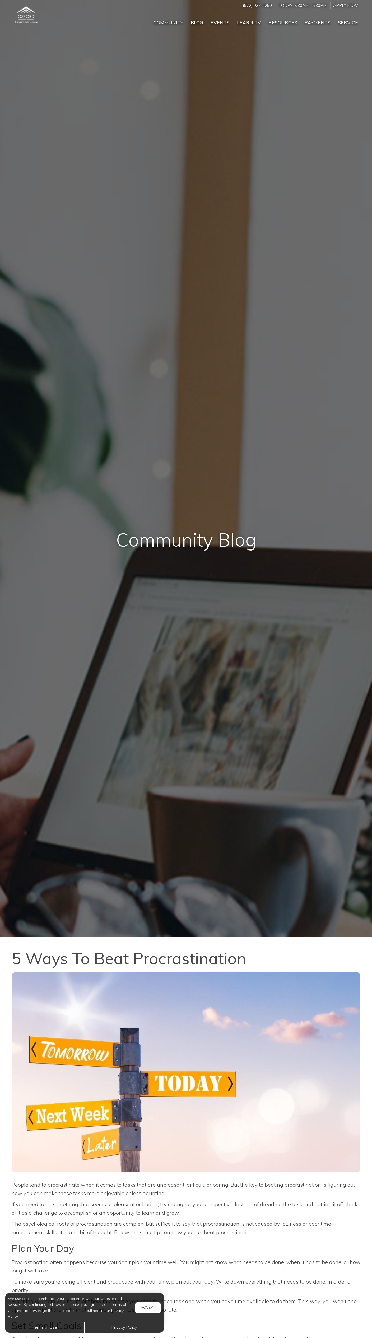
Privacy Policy (124, 1327)
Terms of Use (44, 1327)
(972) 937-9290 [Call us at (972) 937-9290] (257, 5)
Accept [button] (148, 1307)
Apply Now (345, 5)
